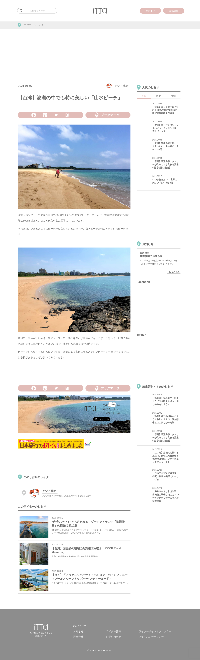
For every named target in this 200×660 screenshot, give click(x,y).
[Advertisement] (100, 52)
